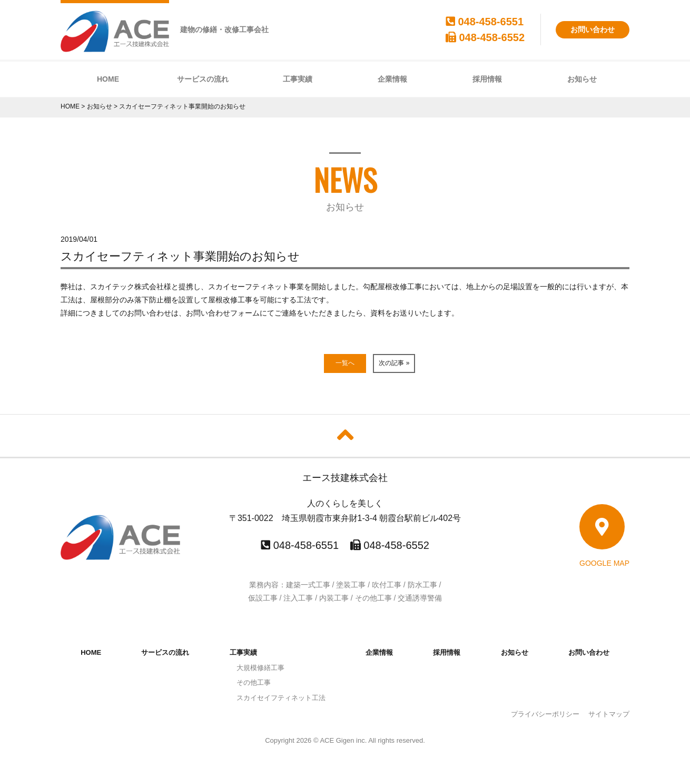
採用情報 (487, 79)
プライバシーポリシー (545, 714)
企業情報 (392, 79)
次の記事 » (394, 363)
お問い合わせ (592, 29)
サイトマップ (608, 714)
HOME (108, 79)
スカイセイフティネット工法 (281, 698)
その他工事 (253, 682)
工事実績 (297, 79)
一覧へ (345, 363)
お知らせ (582, 79)
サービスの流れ (203, 79)
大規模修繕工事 (260, 668)
